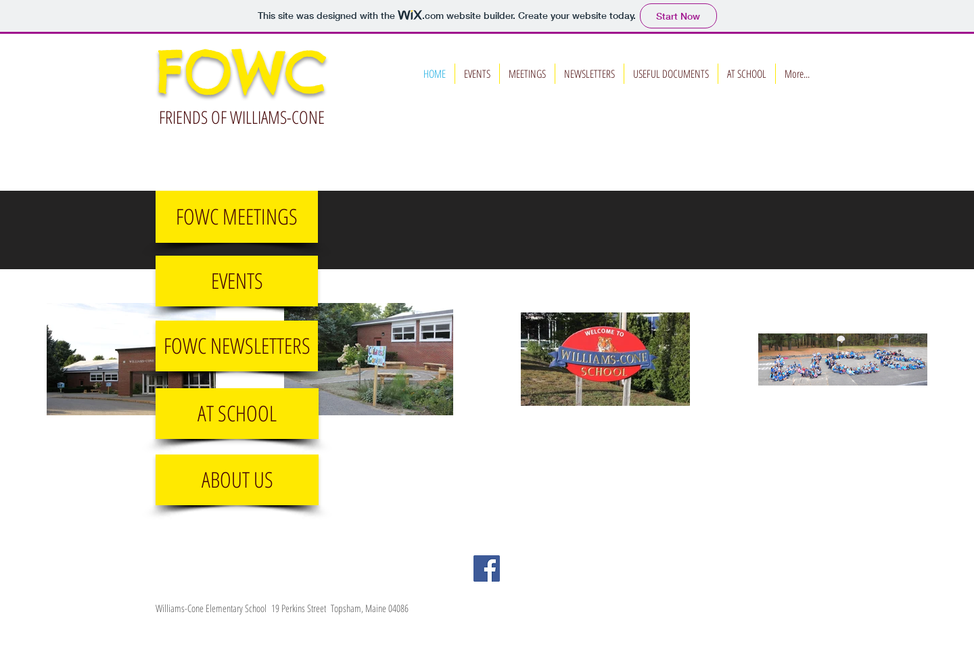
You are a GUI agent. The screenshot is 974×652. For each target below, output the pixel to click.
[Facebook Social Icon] (486, 568)
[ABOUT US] (237, 480)
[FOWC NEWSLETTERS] (237, 346)
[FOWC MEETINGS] (237, 217)
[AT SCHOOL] (237, 413)
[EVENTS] (237, 281)
